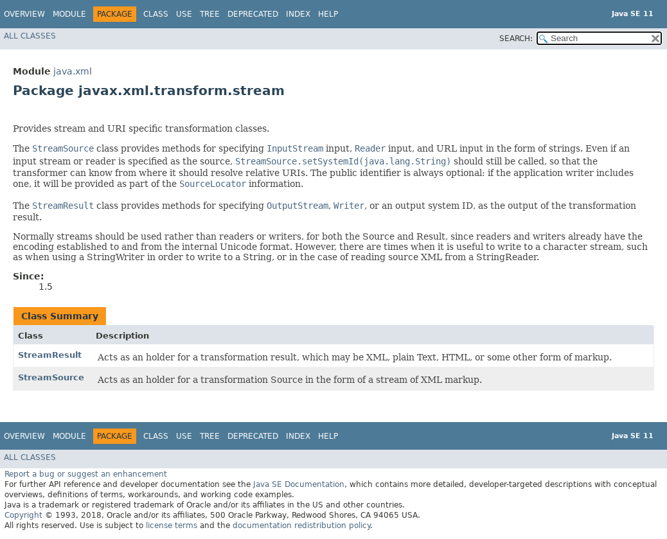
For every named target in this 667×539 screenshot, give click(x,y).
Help (328, 14)
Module (69, 14)
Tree (210, 14)
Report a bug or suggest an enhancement (85, 474)
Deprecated (252, 14)
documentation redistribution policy (301, 525)
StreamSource (51, 377)
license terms (171, 525)
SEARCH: (516, 38)
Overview (24, 14)
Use (184, 14)
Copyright (23, 515)
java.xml (72, 71)
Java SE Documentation (298, 484)
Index (298, 14)
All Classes (30, 35)
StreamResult (50, 355)
